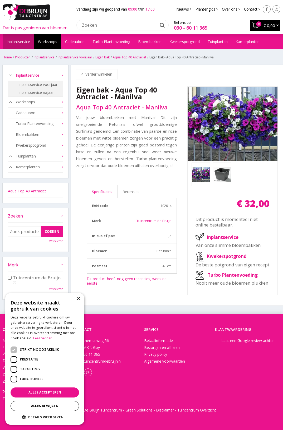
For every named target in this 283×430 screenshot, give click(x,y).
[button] (45, 416)
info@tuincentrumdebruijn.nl (97, 361)
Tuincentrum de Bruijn (154, 220)
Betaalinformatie (158, 340)
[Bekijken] (265, 25)
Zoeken (15, 216)
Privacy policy (155, 354)
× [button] (78, 299)
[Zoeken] (122, 25)
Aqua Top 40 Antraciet (27, 190)
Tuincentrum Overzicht (196, 410)
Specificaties (102, 191)
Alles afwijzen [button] (45, 406)
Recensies (131, 191)
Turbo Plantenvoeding (233, 275)
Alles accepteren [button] (44, 392)
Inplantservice (222, 237)
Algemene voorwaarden (164, 361)
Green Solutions (139, 410)
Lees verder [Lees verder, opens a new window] (42, 338)
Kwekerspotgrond (227, 256)
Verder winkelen (98, 74)
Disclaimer (165, 410)
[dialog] (44, 359)
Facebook (267, 9)
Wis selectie (56, 241)
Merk (13, 264)
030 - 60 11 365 (190, 28)
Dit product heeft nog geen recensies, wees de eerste (127, 281)
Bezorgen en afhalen (162, 347)
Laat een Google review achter (247, 340)
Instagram (276, 9)
